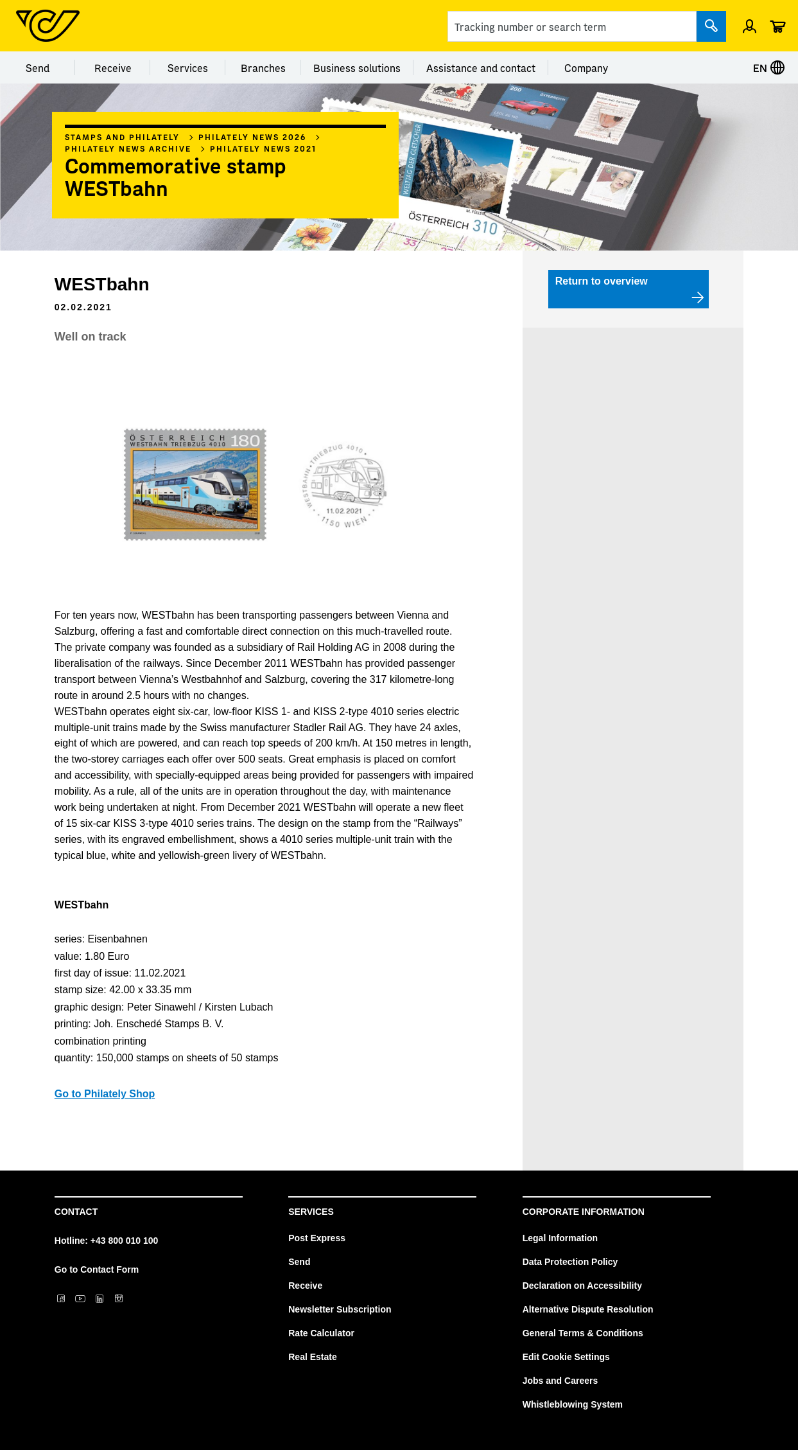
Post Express (316, 1238)
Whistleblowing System (573, 1404)
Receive (113, 67)
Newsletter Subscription (339, 1309)
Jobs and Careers (560, 1380)
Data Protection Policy (570, 1262)
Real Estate (312, 1357)
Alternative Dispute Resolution (588, 1309)
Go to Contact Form (97, 1269)
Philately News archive (128, 148)
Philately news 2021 (263, 148)
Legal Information (560, 1238)
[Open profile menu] (750, 25)
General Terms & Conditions (583, 1333)
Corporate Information (584, 1212)
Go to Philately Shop (105, 1093)
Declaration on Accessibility (582, 1285)
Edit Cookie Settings (566, 1357)
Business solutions (357, 67)
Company (586, 67)
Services (188, 67)
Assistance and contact (480, 67)
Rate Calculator (321, 1333)
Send (37, 67)
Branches (263, 67)
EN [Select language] (769, 67)
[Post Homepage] (47, 25)
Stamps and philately (122, 137)
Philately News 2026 (252, 137)
